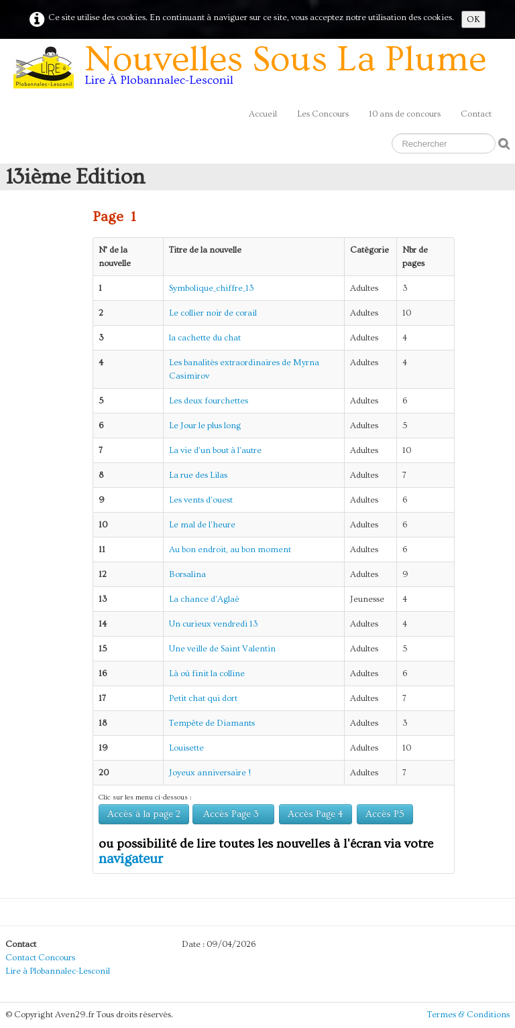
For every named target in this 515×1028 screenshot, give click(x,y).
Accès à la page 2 (143, 814)
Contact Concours (40, 957)
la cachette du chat (205, 337)
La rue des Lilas (198, 475)
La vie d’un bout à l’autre (215, 450)
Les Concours (323, 114)
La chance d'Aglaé (204, 599)
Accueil (263, 114)
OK (473, 19)
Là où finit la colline (207, 673)
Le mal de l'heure (202, 524)
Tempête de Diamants (212, 723)
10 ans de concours (405, 114)
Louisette (186, 748)
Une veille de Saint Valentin (222, 648)
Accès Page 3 (233, 814)
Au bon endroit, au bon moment (230, 549)
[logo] (254, 70)
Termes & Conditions (468, 1014)
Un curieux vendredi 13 (213, 624)
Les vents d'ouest (201, 500)
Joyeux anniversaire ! (210, 772)
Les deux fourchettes (208, 400)
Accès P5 (384, 814)
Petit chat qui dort (203, 698)
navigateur (131, 858)
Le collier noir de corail (213, 313)
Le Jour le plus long (205, 425)
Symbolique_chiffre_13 (211, 288)
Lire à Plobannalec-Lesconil (57, 971)
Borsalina (187, 574)
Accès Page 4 (315, 814)
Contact (476, 114)
